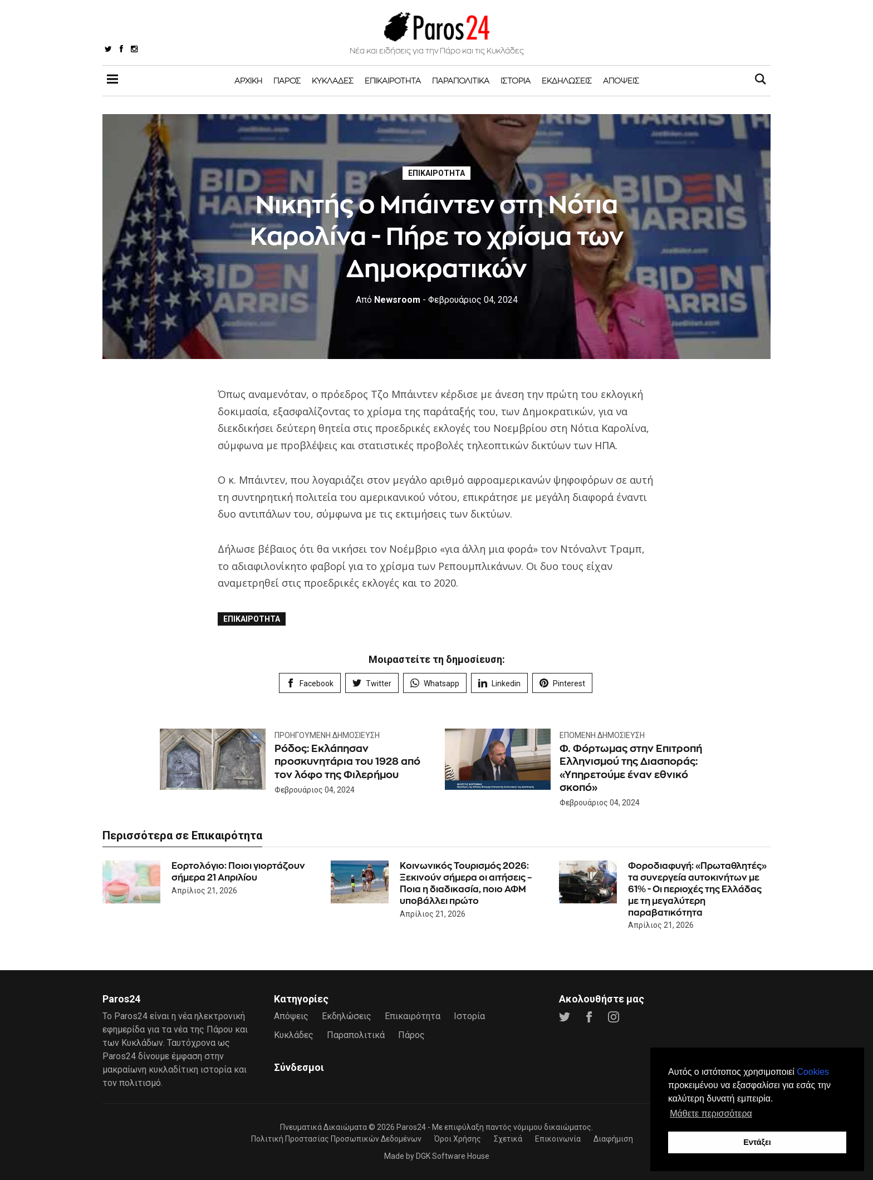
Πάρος (287, 80)
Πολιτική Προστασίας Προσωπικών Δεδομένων (336, 1138)
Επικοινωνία (558, 1138)
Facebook (309, 683)
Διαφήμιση (613, 1138)
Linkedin (499, 683)
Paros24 (411, 1127)
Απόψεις (621, 80)
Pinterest (562, 683)
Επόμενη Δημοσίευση (602, 735)
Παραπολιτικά (460, 80)
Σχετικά (508, 1138)
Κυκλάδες (333, 80)
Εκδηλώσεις (567, 80)
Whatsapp (434, 683)
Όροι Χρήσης (457, 1138)
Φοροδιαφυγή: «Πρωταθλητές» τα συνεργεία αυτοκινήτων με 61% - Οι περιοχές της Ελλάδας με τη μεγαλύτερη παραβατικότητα (697, 889)
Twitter (371, 683)
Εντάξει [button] (757, 1142)
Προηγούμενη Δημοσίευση (327, 735)
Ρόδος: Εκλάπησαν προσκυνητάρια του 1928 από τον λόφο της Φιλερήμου (347, 761)
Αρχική (248, 80)
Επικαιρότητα (393, 80)
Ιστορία (516, 80)
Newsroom (388, 299)
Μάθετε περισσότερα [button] (711, 1113)
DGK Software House (452, 1156)
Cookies (813, 1071)
